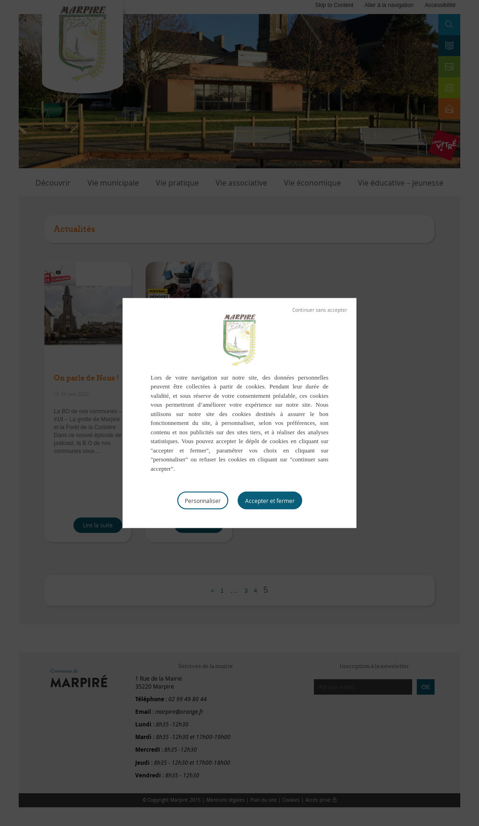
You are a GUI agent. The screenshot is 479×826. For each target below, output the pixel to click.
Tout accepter (270, 501)
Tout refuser (319, 310)
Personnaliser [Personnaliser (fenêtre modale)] (203, 500)
